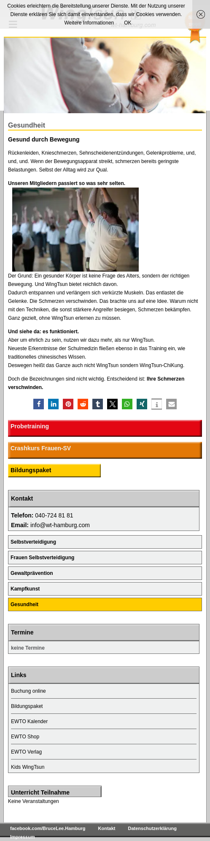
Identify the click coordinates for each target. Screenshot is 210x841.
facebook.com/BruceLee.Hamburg (48, 828)
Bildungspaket (31, 470)
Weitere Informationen (89, 23)
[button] (38, 404)
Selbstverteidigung (33, 542)
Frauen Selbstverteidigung (42, 558)
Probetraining (30, 426)
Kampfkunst (25, 589)
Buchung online (28, 691)
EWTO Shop (25, 737)
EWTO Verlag (26, 752)
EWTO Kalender (29, 721)
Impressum (22, 836)
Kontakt (107, 828)
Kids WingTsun (27, 767)
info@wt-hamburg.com (60, 525)
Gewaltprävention (32, 573)
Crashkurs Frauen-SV (41, 448)
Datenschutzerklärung (152, 828)
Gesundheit (24, 604)
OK (127, 23)
